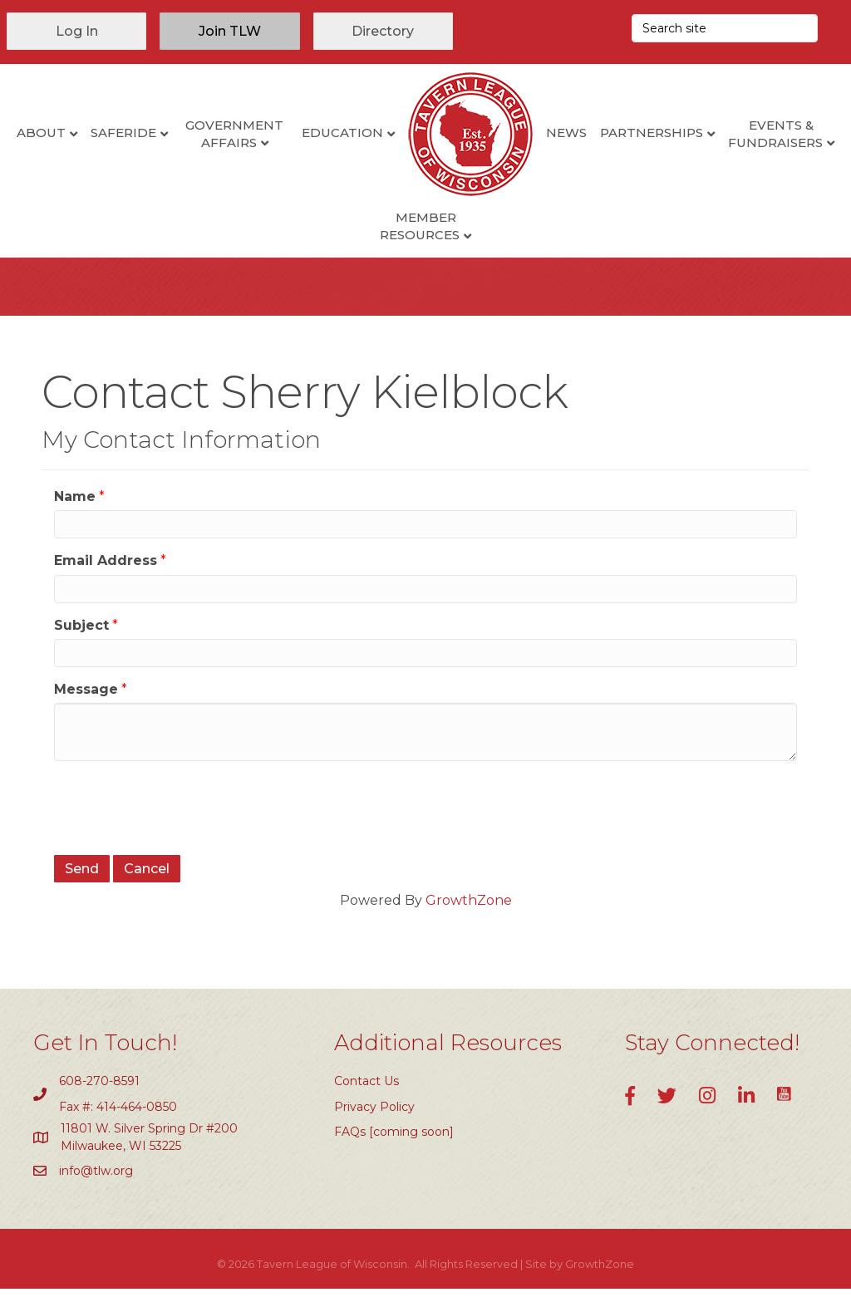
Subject (81, 633)
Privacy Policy (374, 1115)
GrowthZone (469, 908)
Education (402, 132)
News (626, 132)
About (100, 132)
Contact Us (366, 1089)
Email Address (105, 569)
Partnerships (711, 132)
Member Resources (480, 226)
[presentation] (180, 814)
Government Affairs (295, 133)
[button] (76, 31)
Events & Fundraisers (359, 226)
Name (75, 505)
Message (86, 697)
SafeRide (183, 132)
